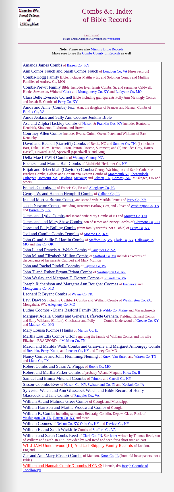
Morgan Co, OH (135, 216)
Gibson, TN (102, 178)
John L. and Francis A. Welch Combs (55, 249)
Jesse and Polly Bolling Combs (49, 227)
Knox (107, 356)
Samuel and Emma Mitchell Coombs (54, 378)
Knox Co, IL (110, 456)
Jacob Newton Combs (41, 205)
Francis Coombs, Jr (39, 187)
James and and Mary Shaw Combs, (53, 221)
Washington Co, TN (145, 206)
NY (124, 164)
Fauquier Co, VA (103, 250)
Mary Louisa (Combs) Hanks (48, 330)
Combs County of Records (101, 53)
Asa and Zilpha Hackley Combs (50, 123)
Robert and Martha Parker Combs (52, 372)
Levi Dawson (34, 300)
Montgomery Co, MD (38, 288)
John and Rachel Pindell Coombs (51, 266)
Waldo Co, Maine (115, 310)
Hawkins (65, 178)
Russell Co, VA (115, 278)
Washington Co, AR (111, 272)
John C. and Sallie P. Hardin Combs (53, 239)
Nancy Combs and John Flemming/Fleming (60, 356)
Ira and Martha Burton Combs (49, 199)
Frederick (130, 284)
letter (113, 436)
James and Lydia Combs (44, 215)
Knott (54, 351)
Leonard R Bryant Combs (45, 294)
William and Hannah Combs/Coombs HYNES (62, 465)
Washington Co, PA (137, 300)
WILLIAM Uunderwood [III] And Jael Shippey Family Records (78, 445)
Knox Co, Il (131, 372)
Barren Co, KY (40, 210)
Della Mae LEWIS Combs (45, 157)
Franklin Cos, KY (109, 123)
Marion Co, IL (88, 330)
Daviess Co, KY (117, 424)
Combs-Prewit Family (42, 87)
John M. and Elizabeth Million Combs (56, 255)
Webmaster (113, 38)
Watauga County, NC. (88, 158)
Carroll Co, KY (120, 378)
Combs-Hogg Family (41, 77)
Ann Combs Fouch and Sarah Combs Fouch (60, 71)
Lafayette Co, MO (129, 91)
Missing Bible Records (107, 49)
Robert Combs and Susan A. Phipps (53, 366)
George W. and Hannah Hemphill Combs (58, 193)
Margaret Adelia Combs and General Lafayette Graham (70, 316)
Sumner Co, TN (124, 143)
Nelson (87, 123)
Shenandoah (139, 174)
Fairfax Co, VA (34, 112)
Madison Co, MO (41, 324)
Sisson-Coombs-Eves (41, 384)
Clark (67, 91)
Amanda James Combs (42, 65)
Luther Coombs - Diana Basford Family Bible (62, 310)
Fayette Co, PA (95, 266)
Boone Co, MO (100, 366)
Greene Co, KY (148, 320)
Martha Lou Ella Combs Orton (49, 336)
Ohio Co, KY (89, 424)
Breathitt (33, 351)
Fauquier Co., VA (86, 395)
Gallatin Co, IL (109, 194)
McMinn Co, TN (73, 341)
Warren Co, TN (145, 356)
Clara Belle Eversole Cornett (47, 97)
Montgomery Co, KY (93, 91)
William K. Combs (39, 413)
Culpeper (29, 178)
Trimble (96, 378)
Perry (45, 351)
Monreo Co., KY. (96, 234)
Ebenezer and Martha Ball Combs (52, 163)
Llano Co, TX (39, 361)
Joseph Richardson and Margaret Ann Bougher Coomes (70, 284)
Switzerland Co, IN (101, 384)
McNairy (80, 178)
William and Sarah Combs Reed (50, 435)
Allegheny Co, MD (61, 304)
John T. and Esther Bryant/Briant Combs (58, 272)
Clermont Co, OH (147, 222)
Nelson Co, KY (75, 384)
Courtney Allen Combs (42, 133)
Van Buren (119, 356)
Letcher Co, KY (77, 351)
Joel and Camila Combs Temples (51, 233)
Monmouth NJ (118, 174)
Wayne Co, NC (82, 294)
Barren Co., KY (78, 65)
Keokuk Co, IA (133, 384)
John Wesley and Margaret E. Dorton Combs (61, 278)
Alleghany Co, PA (102, 188)
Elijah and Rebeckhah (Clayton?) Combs (58, 169)
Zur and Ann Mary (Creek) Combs (52, 455)
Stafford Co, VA (100, 240)
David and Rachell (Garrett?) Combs (54, 143)
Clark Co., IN (92, 436)
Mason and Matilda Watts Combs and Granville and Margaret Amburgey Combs (92, 346)
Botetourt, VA (48, 178)
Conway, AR (121, 178)
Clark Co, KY (123, 240)
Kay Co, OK (44, 244)
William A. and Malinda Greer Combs (55, 401)
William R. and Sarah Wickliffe (50, 429)
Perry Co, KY (68, 102)
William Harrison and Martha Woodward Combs (64, 407)
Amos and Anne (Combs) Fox (48, 107)
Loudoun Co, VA (115, 71)
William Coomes (37, 423)
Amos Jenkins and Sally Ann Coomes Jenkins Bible (67, 117)
